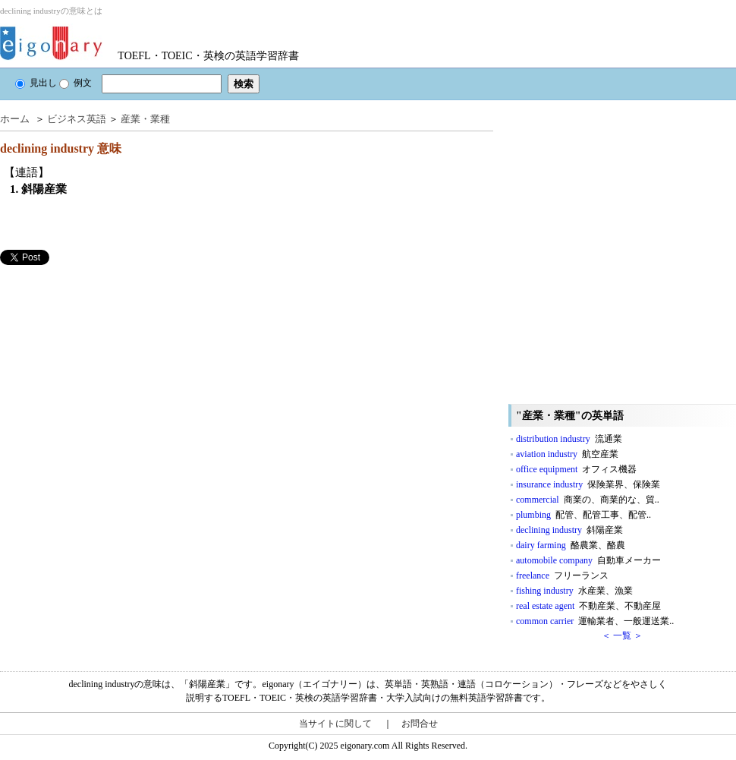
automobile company (588, 560)
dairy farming (570, 545)
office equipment (576, 469)
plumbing (583, 514)
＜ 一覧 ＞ (622, 635)
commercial (587, 499)
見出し (36, 82)
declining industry (569, 530)
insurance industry (588, 484)
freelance (562, 575)
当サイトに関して (335, 723)
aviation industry (567, 454)
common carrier (595, 621)
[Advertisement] (142, 418)
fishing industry (574, 590)
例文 (75, 82)
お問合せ (419, 723)
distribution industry (569, 439)
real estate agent (588, 606)
